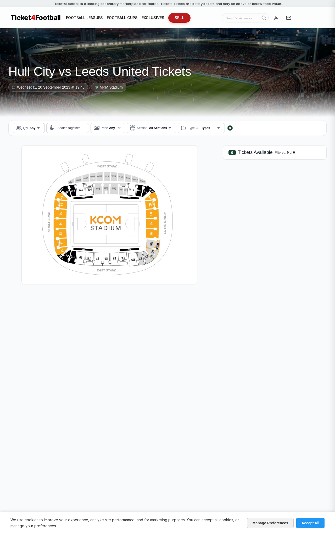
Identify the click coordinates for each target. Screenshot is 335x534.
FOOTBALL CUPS (122, 17)
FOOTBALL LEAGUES (84, 17)
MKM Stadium (108, 87)
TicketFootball (35, 17)
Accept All (310, 523)
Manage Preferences (270, 523)
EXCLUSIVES (153, 17)
